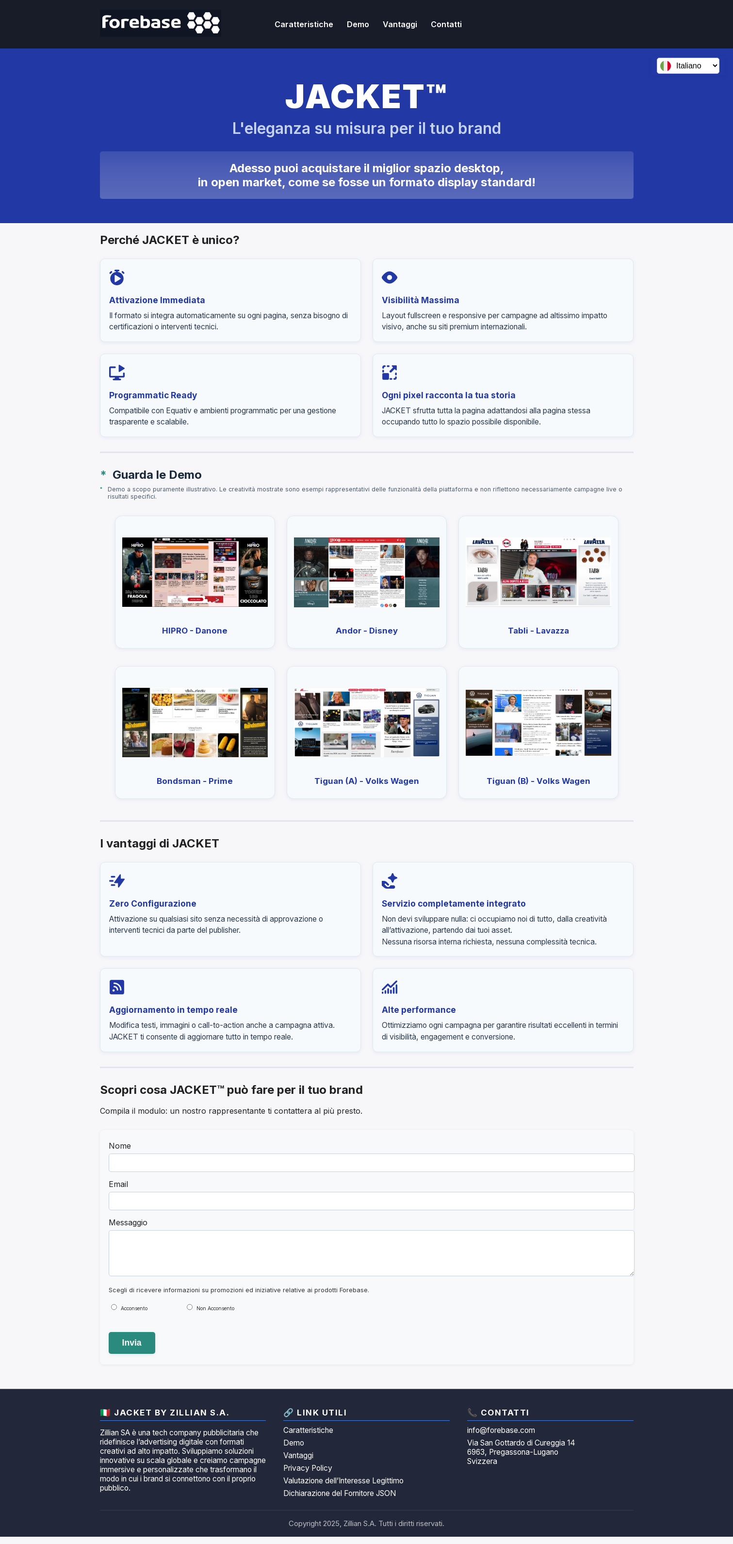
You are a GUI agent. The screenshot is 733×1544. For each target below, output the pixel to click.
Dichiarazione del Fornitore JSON (339, 1500)
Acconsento (134, 1316)
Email (118, 1184)
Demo (358, 24)
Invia (132, 1350)
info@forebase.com (501, 1437)
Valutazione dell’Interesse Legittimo (343, 1488)
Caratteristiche (308, 1437)
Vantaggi (298, 1462)
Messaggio (128, 1222)
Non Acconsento (215, 1316)
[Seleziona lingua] (688, 66)
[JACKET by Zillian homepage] (160, 24)
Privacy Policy (307, 1475)
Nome (120, 1146)
